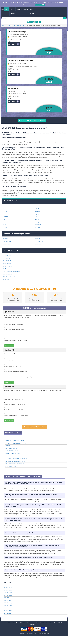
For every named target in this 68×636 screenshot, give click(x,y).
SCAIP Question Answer (11, 466)
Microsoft (37, 211)
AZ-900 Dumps (8, 587)
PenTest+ (5, 269)
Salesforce (5, 216)
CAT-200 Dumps (7, 241)
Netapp (37, 222)
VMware (5, 222)
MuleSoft (37, 227)
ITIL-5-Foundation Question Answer (14, 463)
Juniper (5, 211)
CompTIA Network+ (8, 266)
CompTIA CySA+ (7, 261)
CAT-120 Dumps (39, 241)
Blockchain (38, 224)
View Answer (9, 346)
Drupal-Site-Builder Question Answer (14, 440)
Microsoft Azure (7, 263)
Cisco (4, 206)
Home (2, 9)
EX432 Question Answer (11, 448)
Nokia (4, 214)
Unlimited (7, 9)
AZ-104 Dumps (8, 598)
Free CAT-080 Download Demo (32, 120)
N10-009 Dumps (8, 603)
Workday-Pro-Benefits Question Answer (15, 443)
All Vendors (13, 11)
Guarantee (19, 9)
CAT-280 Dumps (39, 239)
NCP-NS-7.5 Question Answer (12, 456)
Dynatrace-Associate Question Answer (15, 461)
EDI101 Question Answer (11, 438)
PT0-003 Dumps (8, 610)
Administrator (20, 25)
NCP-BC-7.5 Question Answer (12, 453)
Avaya (4, 224)
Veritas (37, 219)
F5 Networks (6, 258)
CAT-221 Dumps (39, 244)
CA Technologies (11, 25)
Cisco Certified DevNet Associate (11, 271)
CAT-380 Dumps (7, 239)
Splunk (5, 227)
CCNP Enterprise (7, 274)
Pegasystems (38, 214)
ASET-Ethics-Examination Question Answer (16, 458)
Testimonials (25, 9)
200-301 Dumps (8, 590)
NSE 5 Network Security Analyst (11, 277)
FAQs (28, 623)
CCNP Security (7, 255)
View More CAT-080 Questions (34, 427)
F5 (3, 208)
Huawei (37, 208)
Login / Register (32, 11)
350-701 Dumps (8, 595)
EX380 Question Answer (11, 446)
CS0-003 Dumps (8, 600)
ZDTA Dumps (7, 613)
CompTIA (37, 206)
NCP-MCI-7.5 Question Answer (13, 451)
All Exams (22, 623)
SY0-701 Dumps (8, 605)
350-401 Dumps (8, 592)
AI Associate (6, 279)
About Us (14, 623)
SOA (4, 219)
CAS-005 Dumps (8, 608)
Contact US (52, 623)
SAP (36, 216)
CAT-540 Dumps (7, 244)
